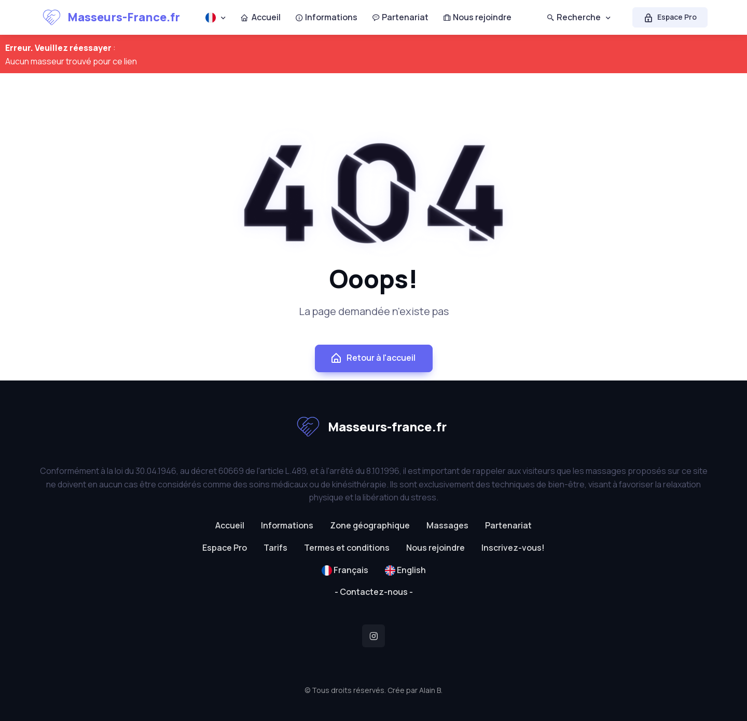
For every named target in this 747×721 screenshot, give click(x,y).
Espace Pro (670, 17)
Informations (326, 17)
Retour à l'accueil (373, 358)
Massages (447, 525)
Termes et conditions (347, 547)
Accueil (260, 17)
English (405, 570)
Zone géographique (370, 525)
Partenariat (400, 17)
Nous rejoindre (477, 17)
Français (345, 570)
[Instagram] (373, 635)
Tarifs (275, 547)
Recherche (574, 17)
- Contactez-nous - (374, 591)
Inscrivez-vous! (513, 547)
